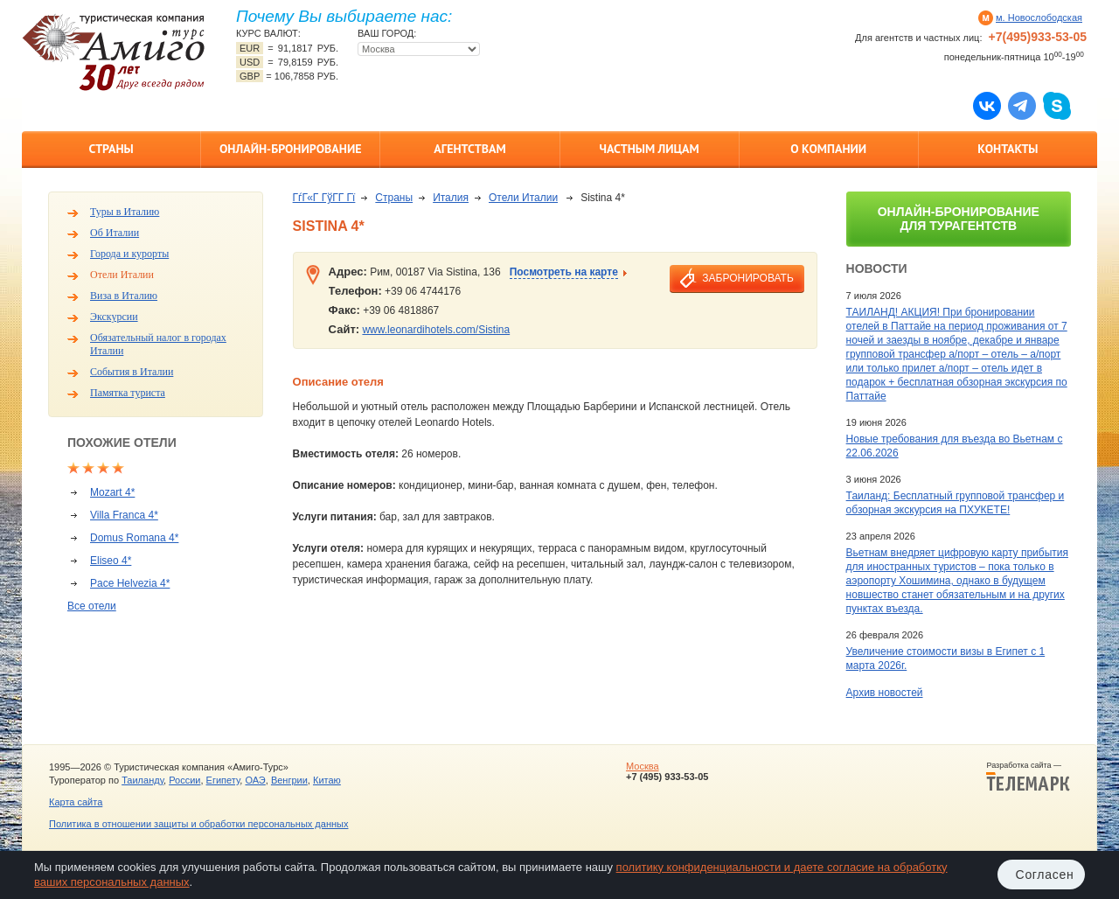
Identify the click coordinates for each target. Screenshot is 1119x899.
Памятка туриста (127, 393)
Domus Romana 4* (134, 538)
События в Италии (131, 372)
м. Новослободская (1039, 17)
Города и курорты (129, 253)
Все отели (91, 606)
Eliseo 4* (110, 560)
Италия (451, 198)
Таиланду (142, 780)
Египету (223, 780)
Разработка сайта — (1028, 776)
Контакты (1007, 149)
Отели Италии (122, 274)
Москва (642, 766)
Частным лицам (649, 149)
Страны (110, 149)
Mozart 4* (112, 492)
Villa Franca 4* (124, 515)
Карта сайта (75, 802)
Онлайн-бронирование (290, 149)
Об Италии (114, 232)
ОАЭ (255, 780)
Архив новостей (884, 692)
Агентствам (469, 149)
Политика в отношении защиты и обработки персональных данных (198, 824)
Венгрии (289, 780)
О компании (828, 149)
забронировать (747, 278)
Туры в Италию (124, 212)
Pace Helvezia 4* (130, 583)
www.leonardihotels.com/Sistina (436, 330)
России (184, 780)
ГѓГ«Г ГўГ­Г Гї (324, 198)
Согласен (1045, 875)
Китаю (327, 780)
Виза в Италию (123, 295)
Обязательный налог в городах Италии (158, 344)
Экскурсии (114, 316)
